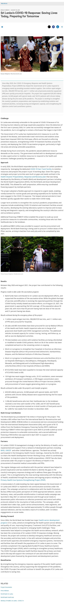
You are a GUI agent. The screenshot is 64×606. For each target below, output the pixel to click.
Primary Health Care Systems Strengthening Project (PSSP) (23, 480)
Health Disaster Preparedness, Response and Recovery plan (23, 177)
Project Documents (6, 587)
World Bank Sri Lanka (7, 594)
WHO (3, 450)
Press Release (5, 590)
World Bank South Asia (7, 597)
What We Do (4, 3)
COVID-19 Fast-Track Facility (41, 169)
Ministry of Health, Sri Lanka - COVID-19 (12, 600)
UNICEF (8, 450)
